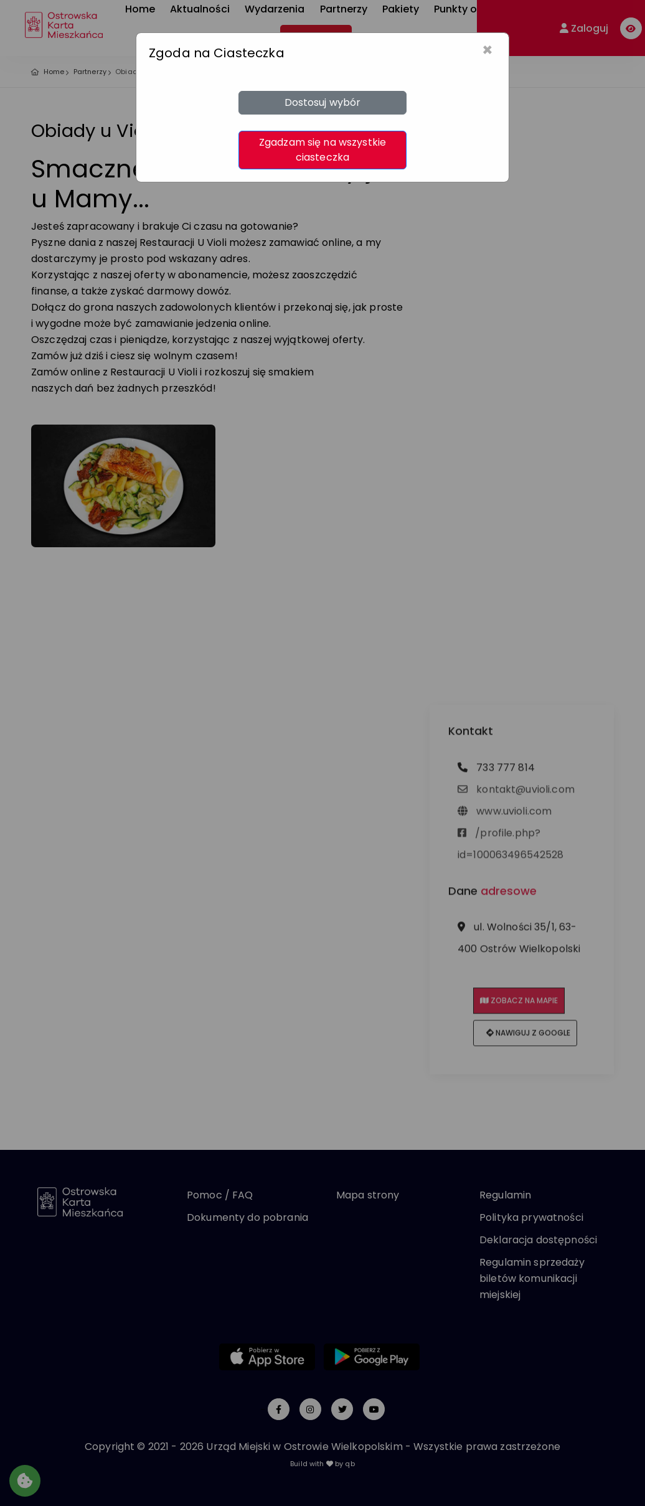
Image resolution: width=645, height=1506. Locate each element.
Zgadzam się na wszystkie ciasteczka (322, 149)
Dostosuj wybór (323, 102)
